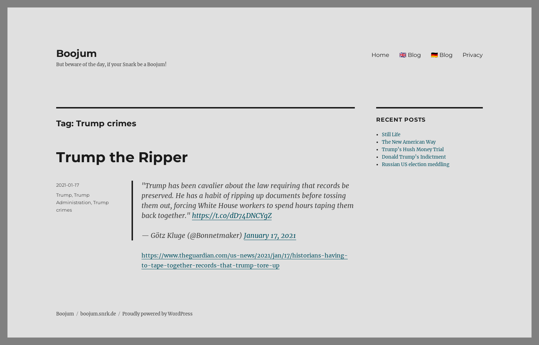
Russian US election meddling (415, 164)
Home (380, 55)
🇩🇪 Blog (442, 55)
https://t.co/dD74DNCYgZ (232, 215)
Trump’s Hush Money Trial (413, 150)
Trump (64, 195)
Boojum (76, 53)
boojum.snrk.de (98, 314)
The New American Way (409, 142)
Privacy (473, 55)
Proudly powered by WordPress (157, 314)
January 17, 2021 (270, 235)
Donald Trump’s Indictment (414, 157)
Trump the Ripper (122, 157)
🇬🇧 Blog (410, 55)
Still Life (391, 135)
